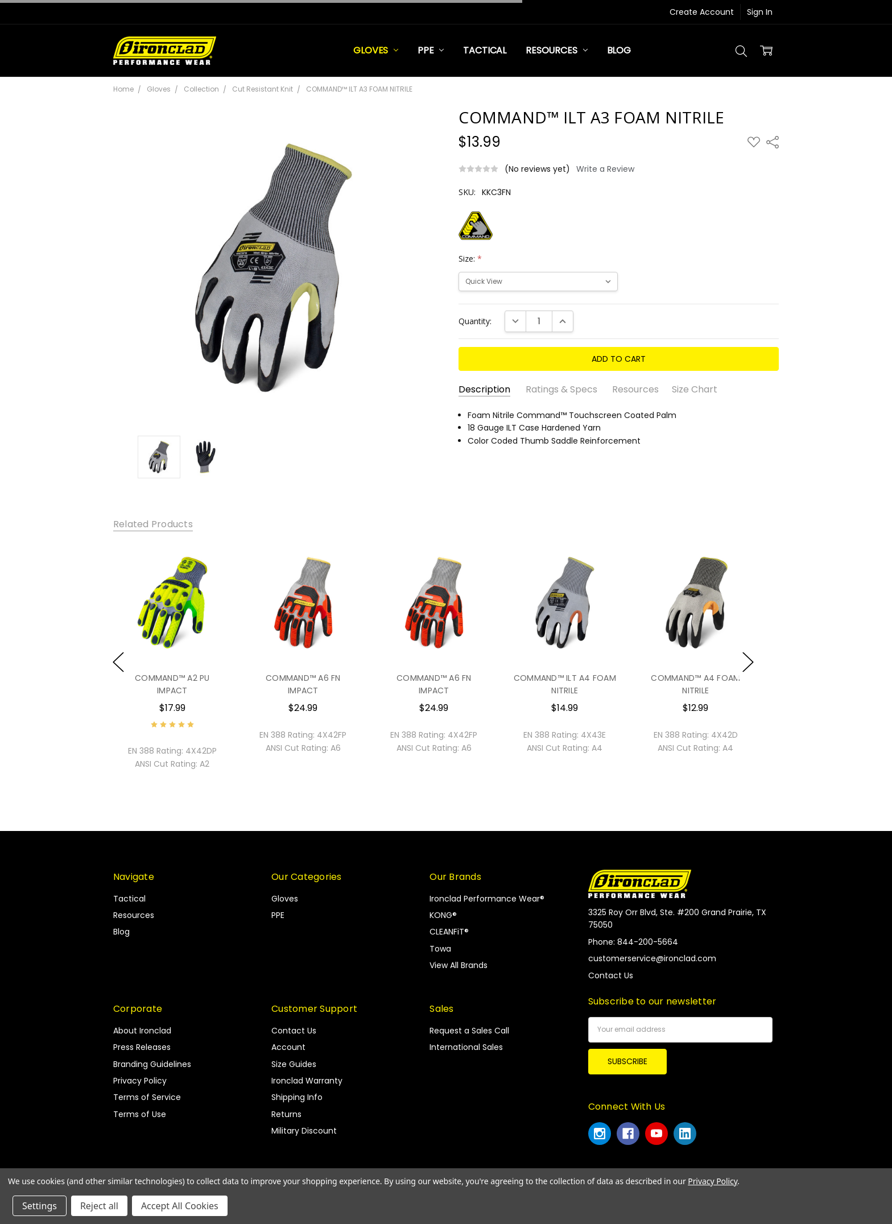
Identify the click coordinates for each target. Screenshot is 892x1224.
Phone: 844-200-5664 (633, 942)
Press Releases (142, 1047)
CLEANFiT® (449, 931)
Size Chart (694, 389)
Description (484, 389)
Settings (39, 1206)
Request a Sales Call (469, 1030)
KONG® (443, 915)
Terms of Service (147, 1097)
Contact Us (293, 1030)
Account (288, 1047)
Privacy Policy (140, 1080)
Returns (286, 1114)
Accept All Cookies (179, 1206)
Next (748, 661)
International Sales (466, 1047)
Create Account (702, 12)
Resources (556, 50)
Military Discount (304, 1130)
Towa (440, 948)
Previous (118, 661)
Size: (470, 258)
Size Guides (293, 1064)
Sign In (760, 12)
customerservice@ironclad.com (652, 958)
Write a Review (605, 168)
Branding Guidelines (152, 1064)
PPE (431, 50)
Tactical (484, 50)
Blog (619, 50)
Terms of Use (139, 1114)
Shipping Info (297, 1097)
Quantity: (475, 321)
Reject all (99, 1206)
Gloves (375, 50)
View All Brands (459, 965)
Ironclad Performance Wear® (487, 898)
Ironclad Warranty (306, 1080)
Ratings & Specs (561, 389)
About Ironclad (142, 1030)
